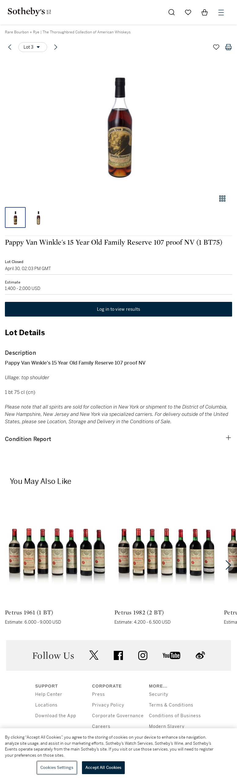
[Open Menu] (221, 12)
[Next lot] (56, 47)
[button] (118, 123)
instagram (142, 655)
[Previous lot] (10, 47)
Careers (101, 726)
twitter (93, 655)
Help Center (48, 694)
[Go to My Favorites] (188, 12)
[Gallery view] (222, 198)
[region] (118, 753)
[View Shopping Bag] (204, 12)
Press (98, 694)
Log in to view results (118, 309)
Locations (46, 705)
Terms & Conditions (171, 705)
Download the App (55, 715)
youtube (171, 655)
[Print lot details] (228, 47)
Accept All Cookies (103, 767)
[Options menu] (32, 47)
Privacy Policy (108, 705)
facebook (118, 655)
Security (158, 694)
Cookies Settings (56, 767)
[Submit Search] (171, 12)
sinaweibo (200, 655)
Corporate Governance (118, 715)
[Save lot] (216, 47)
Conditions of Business (175, 715)
